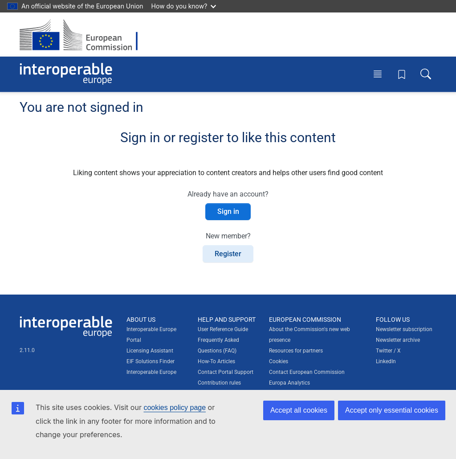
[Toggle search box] (425, 74)
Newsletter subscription (404, 329)
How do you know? (183, 6)
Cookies (278, 361)
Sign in (228, 211)
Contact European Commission (307, 372)
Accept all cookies (298, 410)
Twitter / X (388, 351)
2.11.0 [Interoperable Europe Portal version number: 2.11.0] (27, 350)
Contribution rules (219, 383)
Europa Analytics (289, 383)
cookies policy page (174, 407)
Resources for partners (296, 351)
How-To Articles (216, 361)
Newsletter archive (398, 340)
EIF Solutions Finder (150, 361)
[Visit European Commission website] (83, 34)
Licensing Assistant (149, 351)
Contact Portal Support (225, 372)
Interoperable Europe (151, 372)
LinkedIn (386, 361)
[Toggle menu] (377, 74)
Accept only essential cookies (391, 410)
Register (228, 254)
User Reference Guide (223, 329)
